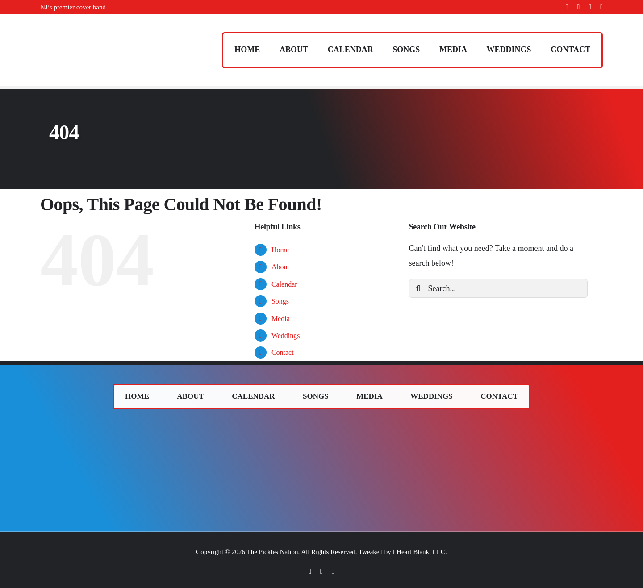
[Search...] (498, 288)
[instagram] (590, 7)
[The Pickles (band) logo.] (321, 424)
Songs (280, 301)
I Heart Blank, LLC (418, 551)
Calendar (284, 284)
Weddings (285, 335)
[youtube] (601, 7)
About (280, 267)
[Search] (418, 288)
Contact (282, 352)
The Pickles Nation (272, 551)
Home (280, 250)
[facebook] (567, 7)
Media (280, 318)
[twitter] (578, 7)
